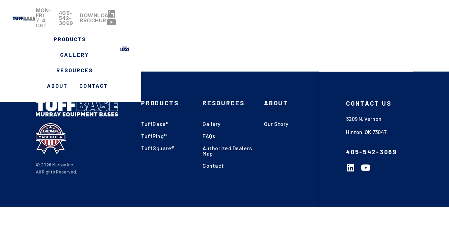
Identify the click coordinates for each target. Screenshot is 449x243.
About (342, 27)
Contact (378, 27)
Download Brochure (327, 12)
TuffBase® (155, 123)
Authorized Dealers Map (227, 151)
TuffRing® (154, 136)
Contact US (368, 103)
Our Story (276, 123)
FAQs (209, 136)
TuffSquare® (158, 148)
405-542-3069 (264, 12)
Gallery (257, 27)
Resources (302, 27)
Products (213, 27)
